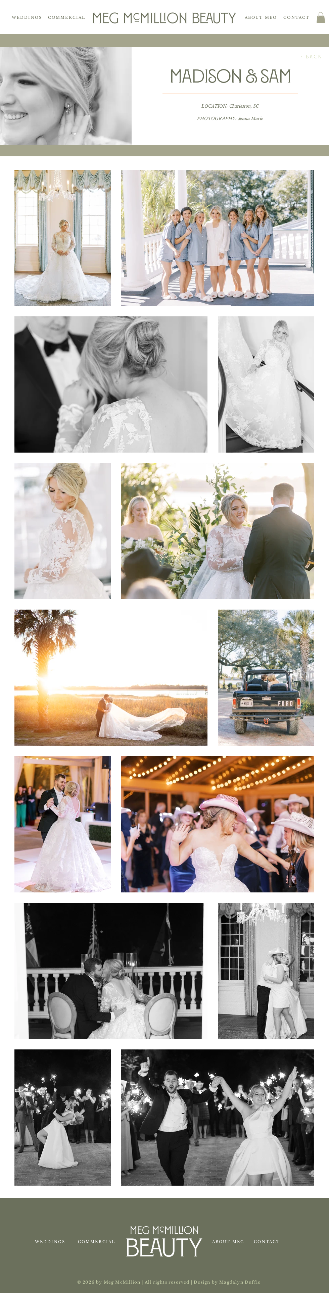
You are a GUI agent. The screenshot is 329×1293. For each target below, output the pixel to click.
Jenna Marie (250, 118)
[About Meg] (261, 17)
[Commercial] (67, 17)
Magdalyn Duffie (240, 1282)
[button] (320, 17)
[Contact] (297, 17)
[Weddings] (27, 17)
